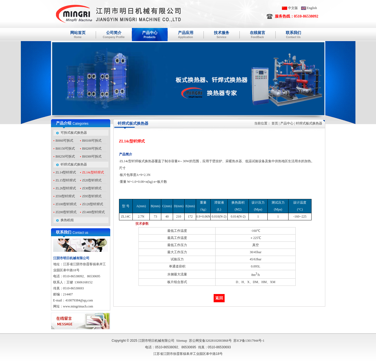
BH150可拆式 (65, 148)
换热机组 (67, 220)
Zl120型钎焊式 (92, 204)
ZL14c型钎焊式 (93, 172)
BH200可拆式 (92, 148)
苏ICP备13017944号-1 (248, 341)
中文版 (293, 8)
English (312, 8)
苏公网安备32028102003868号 (210, 341)
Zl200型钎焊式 (66, 212)
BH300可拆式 (92, 156)
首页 (275, 123)
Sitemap (181, 341)
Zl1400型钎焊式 (93, 212)
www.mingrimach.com (78, 306)
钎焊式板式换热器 (74, 164)
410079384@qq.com (79, 300)
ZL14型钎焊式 (66, 172)
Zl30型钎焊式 (92, 188)
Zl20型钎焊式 (92, 180)
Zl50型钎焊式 (65, 196)
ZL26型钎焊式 (66, 188)
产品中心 (286, 123)
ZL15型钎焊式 (66, 180)
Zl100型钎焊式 (66, 204)
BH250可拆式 (65, 156)
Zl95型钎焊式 (92, 196)
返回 (219, 298)
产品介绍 (63, 123)
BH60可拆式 (64, 140)
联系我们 (63, 232)
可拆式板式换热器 (74, 133)
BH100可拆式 (92, 140)
